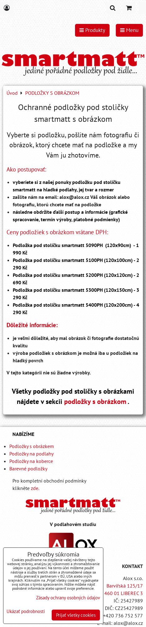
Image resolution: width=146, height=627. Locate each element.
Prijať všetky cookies (76, 615)
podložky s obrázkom (95, 401)
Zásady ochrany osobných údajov (68, 598)
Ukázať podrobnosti (26, 611)
